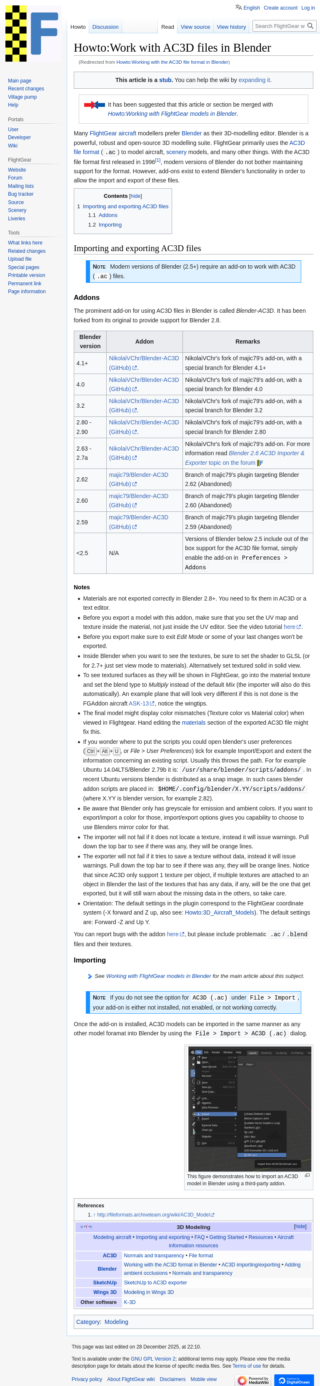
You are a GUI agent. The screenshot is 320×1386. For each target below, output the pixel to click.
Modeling (116, 1318)
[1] (157, 159)
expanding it (254, 80)
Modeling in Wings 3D (149, 1288)
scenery (176, 152)
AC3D (110, 1252)
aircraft (127, 133)
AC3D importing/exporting (251, 1261)
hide (300, 1223)
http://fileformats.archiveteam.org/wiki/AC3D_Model (153, 1211)
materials (194, 721)
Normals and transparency (154, 1252)
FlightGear (103, 133)
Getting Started (227, 1233)
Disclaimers (172, 1376)
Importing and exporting (163, 1233)
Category (88, 1318)
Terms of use (246, 1362)
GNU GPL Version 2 (153, 1355)
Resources (261, 1233)
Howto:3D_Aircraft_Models (220, 910)
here (289, 625)
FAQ (200, 1233)
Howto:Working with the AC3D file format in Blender (172, 62)
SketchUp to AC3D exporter (155, 1279)
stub (165, 80)
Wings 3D (105, 1288)
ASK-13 (139, 701)
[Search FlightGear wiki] (284, 26)
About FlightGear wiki (131, 1376)
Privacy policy (87, 1376)
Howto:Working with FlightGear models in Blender (172, 113)
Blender (192, 133)
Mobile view (203, 1376)
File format (201, 1252)
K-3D (130, 1298)
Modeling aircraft (112, 1233)
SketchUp (105, 1279)
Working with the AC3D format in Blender (171, 1261)
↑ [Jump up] (94, 1211)
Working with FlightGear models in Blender (158, 973)
